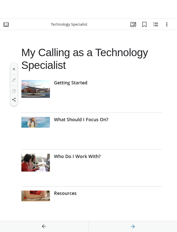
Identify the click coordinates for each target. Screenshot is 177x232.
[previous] (44, 227)
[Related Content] (156, 24)
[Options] (167, 24)
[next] (133, 227)
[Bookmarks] (144, 24)
